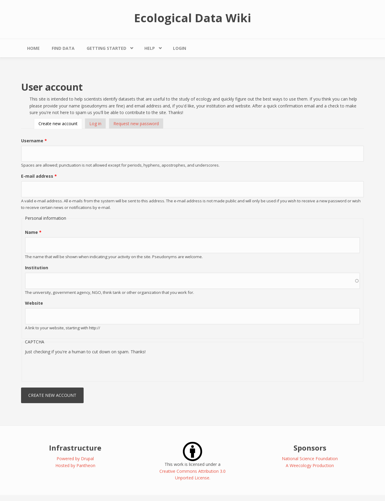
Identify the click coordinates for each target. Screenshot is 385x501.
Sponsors (310, 448)
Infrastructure (75, 448)
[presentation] (70, 367)
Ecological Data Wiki (192, 17)
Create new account (60, 123)
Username (34, 140)
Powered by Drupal (75, 458)
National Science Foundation (310, 458)
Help (149, 48)
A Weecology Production (310, 465)
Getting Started (106, 48)
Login (179, 48)
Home (33, 48)
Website (34, 303)
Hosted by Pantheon (75, 465)
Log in (95, 123)
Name (33, 232)
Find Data (63, 48)
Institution (36, 267)
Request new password (136, 123)
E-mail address (39, 176)
